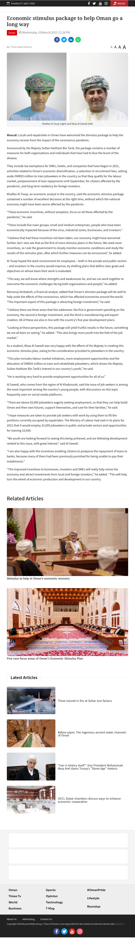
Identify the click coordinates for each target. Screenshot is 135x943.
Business (15, 908)
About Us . (12, 919)
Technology (54, 902)
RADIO (119, 3)
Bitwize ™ (120, 923)
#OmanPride (96, 890)
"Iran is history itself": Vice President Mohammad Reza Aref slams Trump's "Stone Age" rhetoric (90, 766)
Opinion (52, 896)
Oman (11, 32)
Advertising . (29, 919)
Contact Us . (46, 919)
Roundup (93, 906)
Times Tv (15, 896)
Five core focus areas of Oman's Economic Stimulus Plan (45, 658)
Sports (51, 890)
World (13, 902)
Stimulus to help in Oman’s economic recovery (38, 578)
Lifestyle (93, 898)
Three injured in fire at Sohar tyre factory (85, 701)
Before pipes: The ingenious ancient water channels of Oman (92, 733)
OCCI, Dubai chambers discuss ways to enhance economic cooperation (89, 800)
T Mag (50, 908)
